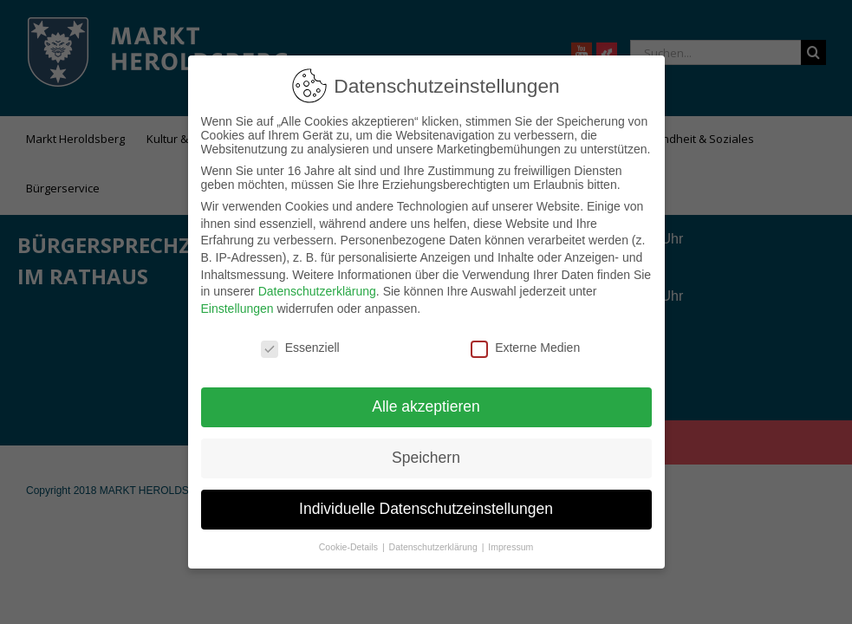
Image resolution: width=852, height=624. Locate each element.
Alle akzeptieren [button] (426, 397)
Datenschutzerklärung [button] (434, 538)
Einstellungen (237, 300)
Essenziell (300, 339)
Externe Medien (525, 339)
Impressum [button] (510, 538)
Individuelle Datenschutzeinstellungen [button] (426, 500)
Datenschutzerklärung (317, 282)
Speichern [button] (426, 449)
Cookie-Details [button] (349, 538)
